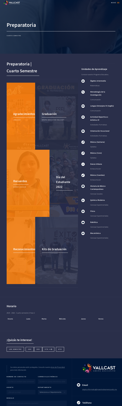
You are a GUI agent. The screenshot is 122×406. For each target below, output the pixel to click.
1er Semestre (15, 349)
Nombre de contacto (16, 376)
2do (29, 349)
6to (60, 349)
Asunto (10, 387)
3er (38, 349)
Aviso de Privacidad (58, 367)
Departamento (44, 387)
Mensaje (10, 398)
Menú (113, 3)
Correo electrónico (48, 376)
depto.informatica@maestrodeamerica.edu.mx (99, 389)
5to (46, 349)
